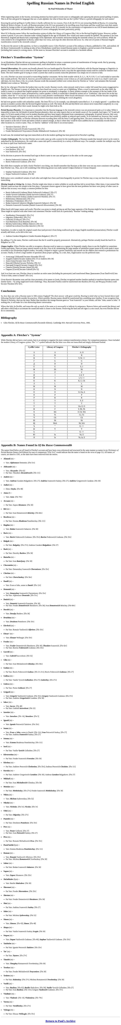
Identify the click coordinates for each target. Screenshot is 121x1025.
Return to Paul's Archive (60, 1021)
